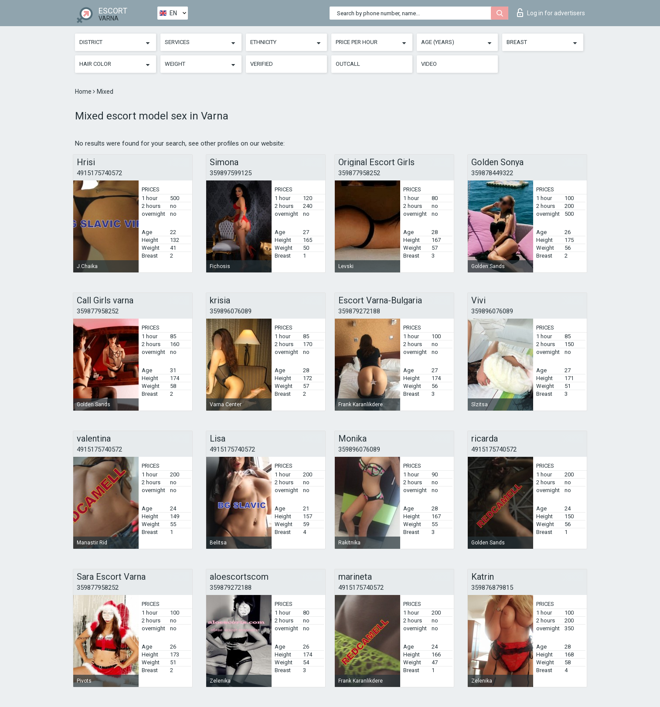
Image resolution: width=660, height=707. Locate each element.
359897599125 (231, 173)
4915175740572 (99, 173)
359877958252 (359, 173)
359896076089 (231, 311)
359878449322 (492, 173)
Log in (551, 12)
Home (84, 91)
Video (429, 64)
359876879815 (492, 587)
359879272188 (359, 311)
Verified (261, 64)
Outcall (348, 64)
